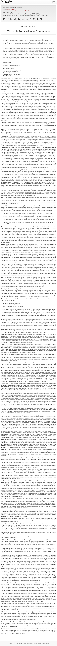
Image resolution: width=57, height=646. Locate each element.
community (9, 10)
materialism (22, 10)
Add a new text (45, 643)
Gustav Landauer (11, 9)
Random (10, 643)
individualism (15, 10)
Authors (24, 643)
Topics (28, 643)
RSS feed (15, 643)
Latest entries (33, 643)
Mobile (39, 643)
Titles (20, 643)
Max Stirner (28, 10)
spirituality (42, 10)
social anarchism (35, 10)
